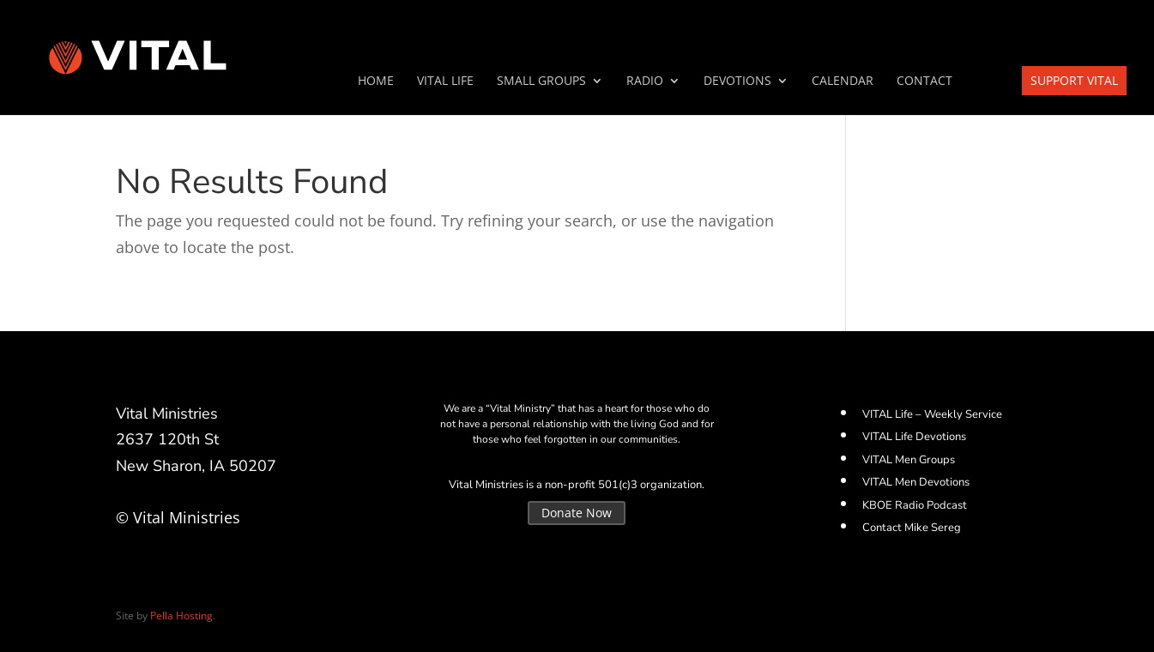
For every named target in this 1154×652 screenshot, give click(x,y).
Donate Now (576, 512)
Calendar (842, 81)
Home (376, 81)
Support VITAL (1074, 80)
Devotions (737, 81)
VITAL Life (445, 81)
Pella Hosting (181, 615)
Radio (644, 81)
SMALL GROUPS (541, 81)
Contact (924, 81)
